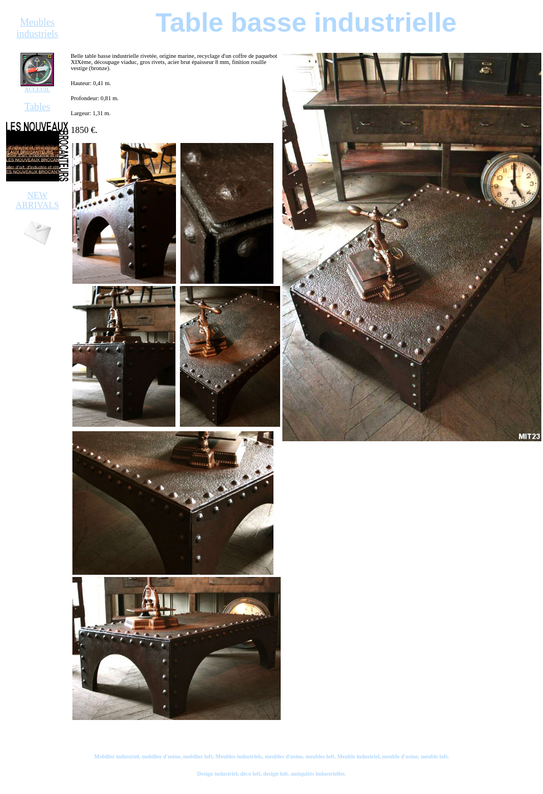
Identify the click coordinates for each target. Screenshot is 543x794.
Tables (38, 106)
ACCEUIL (37, 89)
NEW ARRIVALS (37, 200)
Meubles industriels (37, 28)
